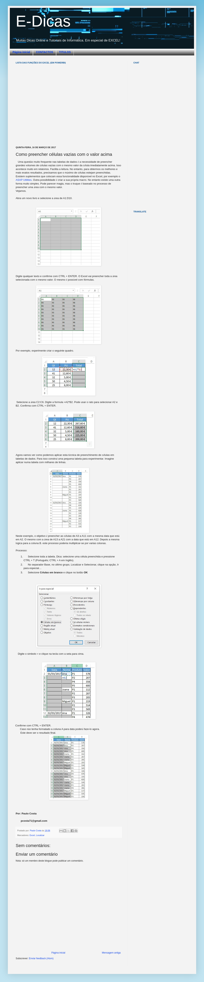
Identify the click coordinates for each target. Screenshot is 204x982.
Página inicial (21, 52)
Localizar (40, 835)
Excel (32, 835)
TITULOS (65, 52)
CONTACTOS (44, 52)
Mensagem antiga (111, 952)
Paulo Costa (36, 830)
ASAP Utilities (24, 179)
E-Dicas (43, 21)
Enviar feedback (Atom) (41, 958)
